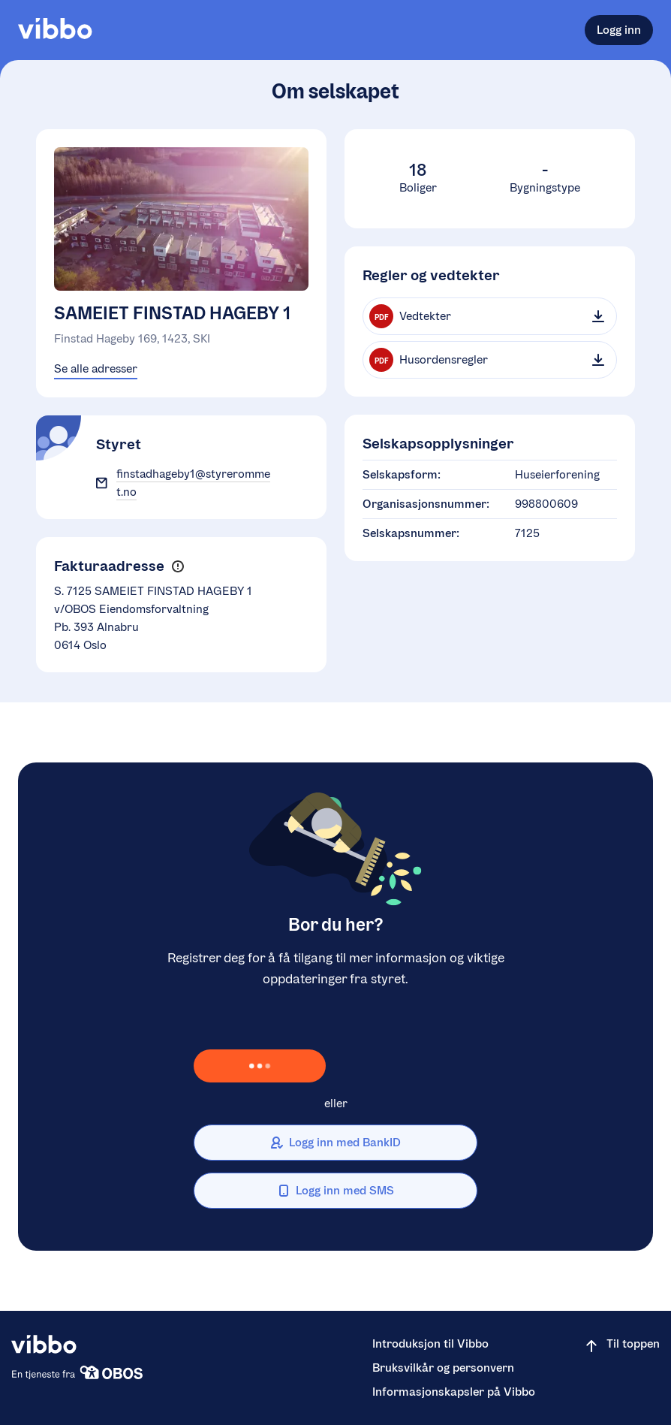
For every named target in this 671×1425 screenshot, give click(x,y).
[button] (177, 567)
